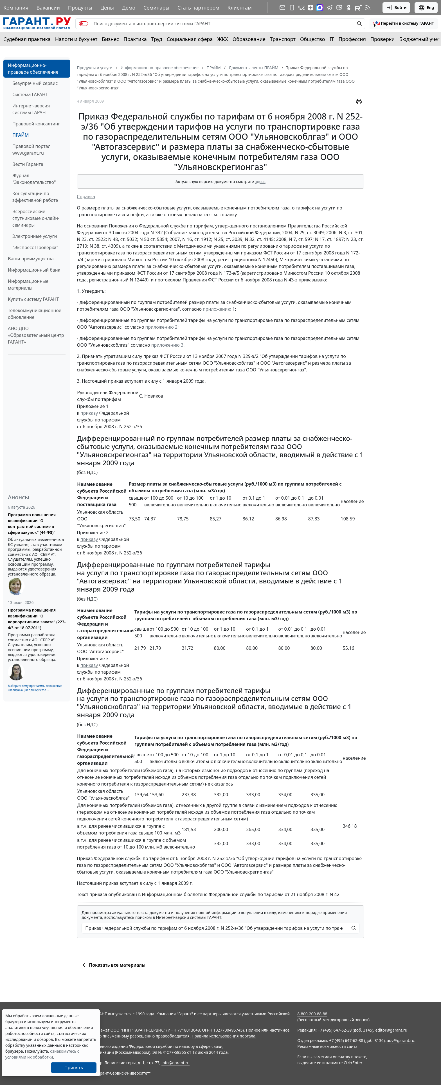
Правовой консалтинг (36, 124)
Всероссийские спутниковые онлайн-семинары (35, 218)
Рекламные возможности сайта (327, 1046)
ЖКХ (222, 39)
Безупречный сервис (35, 83)
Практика (135, 39)
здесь (260, 181)
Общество (312, 39)
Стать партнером (198, 7)
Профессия (352, 39)
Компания (15, 7)
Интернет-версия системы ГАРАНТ (31, 109)
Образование (249, 39)
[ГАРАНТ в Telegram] (329, 7)
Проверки (382, 39)
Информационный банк (34, 270)
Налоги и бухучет (76, 39)
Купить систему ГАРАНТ (33, 299)
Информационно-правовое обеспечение (33, 68)
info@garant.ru (175, 1062)
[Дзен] (310, 7)
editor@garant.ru (391, 1030)
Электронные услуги (34, 236)
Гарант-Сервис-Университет (122, 1073)
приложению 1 (219, 309)
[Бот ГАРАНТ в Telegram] (339, 7)
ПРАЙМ (20, 135)
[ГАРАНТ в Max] (319, 7)
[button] (404, 23)
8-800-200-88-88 (312, 1013)
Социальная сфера (190, 39)
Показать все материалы (112, 965)
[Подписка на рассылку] (282, 7)
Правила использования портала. (224, 1036)
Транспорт (283, 39)
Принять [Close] (73, 1067)
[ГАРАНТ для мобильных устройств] (292, 7)
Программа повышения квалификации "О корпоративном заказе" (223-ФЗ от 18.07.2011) (37, 618)
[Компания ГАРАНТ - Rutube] (358, 7)
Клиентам (240, 7)
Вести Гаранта (27, 164)
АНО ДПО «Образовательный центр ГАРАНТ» (36, 335)
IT (332, 39)
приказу (89, 413)
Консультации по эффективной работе (35, 196)
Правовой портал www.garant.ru (31, 149)
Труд (156, 39)
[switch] (83, 23)
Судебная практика (27, 39)
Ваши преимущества (31, 259)
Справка (86, 196)
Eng (426, 7)
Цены (107, 7)
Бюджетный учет (419, 39)
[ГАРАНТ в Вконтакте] (301, 7)
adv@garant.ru (400, 1040)
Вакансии (48, 7)
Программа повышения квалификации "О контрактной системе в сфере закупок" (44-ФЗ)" (32, 523)
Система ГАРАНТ (30, 94)
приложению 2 (161, 327)
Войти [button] (396, 7)
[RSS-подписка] (367, 7)
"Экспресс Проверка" (35, 247)
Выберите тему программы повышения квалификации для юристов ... (35, 688)
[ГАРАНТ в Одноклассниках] (348, 7)
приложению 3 (167, 345)
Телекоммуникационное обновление (34, 313)
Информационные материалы (28, 284)
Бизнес (110, 39)
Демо (129, 7)
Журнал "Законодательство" (34, 178)
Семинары (156, 7)
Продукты (80, 7)
